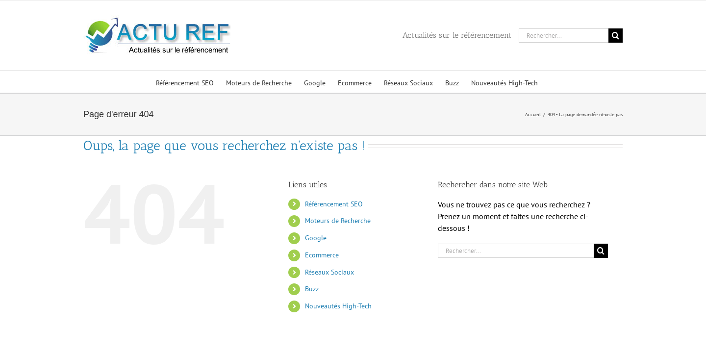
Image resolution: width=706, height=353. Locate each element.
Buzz (312, 288)
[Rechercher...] (563, 35)
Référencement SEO (334, 204)
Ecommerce (322, 255)
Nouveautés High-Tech (338, 306)
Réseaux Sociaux (329, 272)
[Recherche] (615, 35)
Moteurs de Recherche (338, 220)
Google (316, 237)
